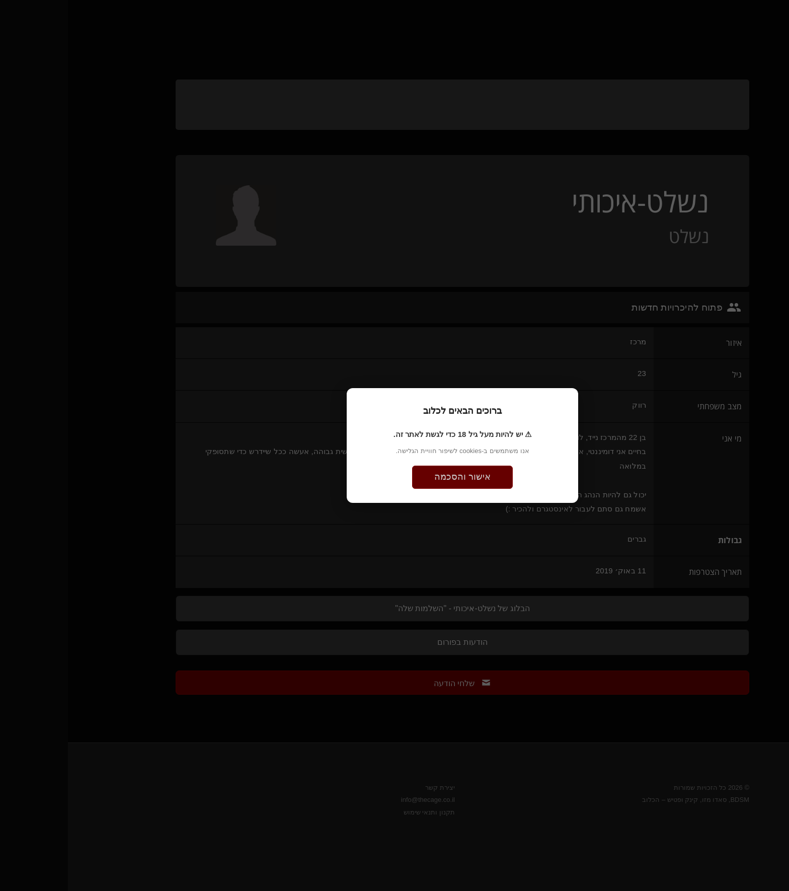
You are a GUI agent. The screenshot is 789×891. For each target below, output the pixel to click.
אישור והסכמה (394, 477)
